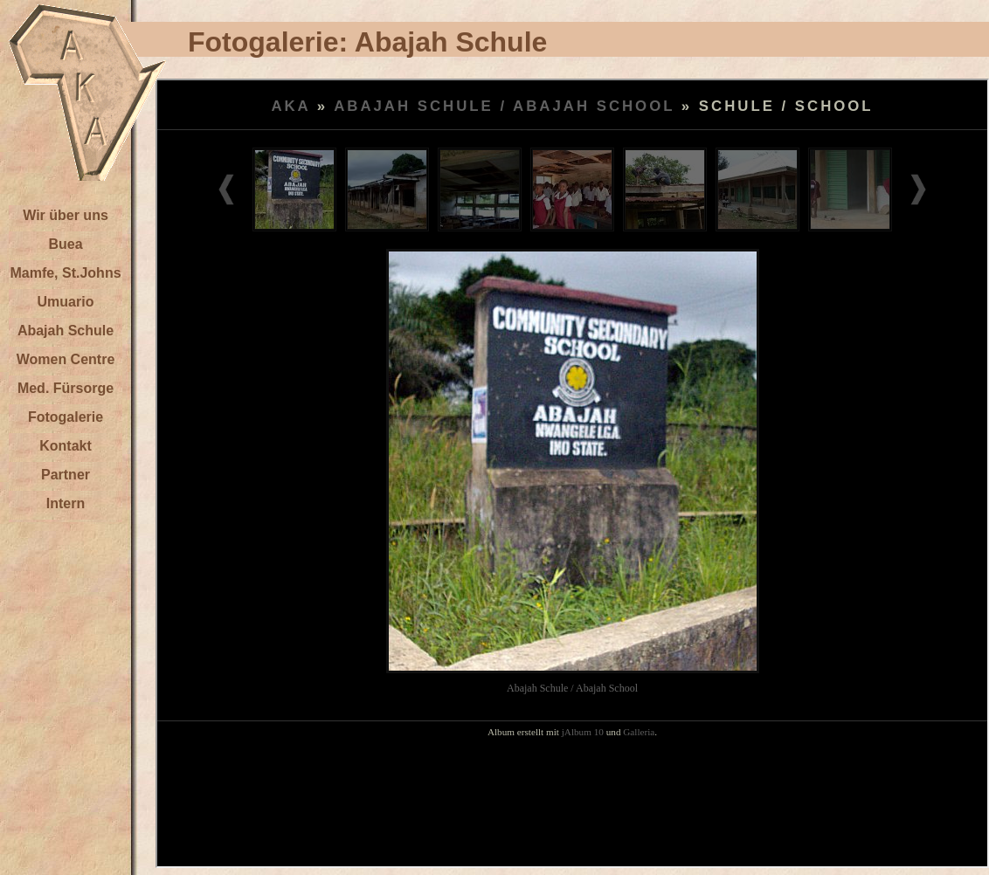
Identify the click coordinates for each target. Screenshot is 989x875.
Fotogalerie (65, 417)
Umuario (66, 301)
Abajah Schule (65, 330)
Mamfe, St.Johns (65, 272)
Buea (65, 244)
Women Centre (66, 359)
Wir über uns (65, 215)
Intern (65, 503)
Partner (65, 474)
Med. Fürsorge (65, 388)
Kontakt (65, 445)
